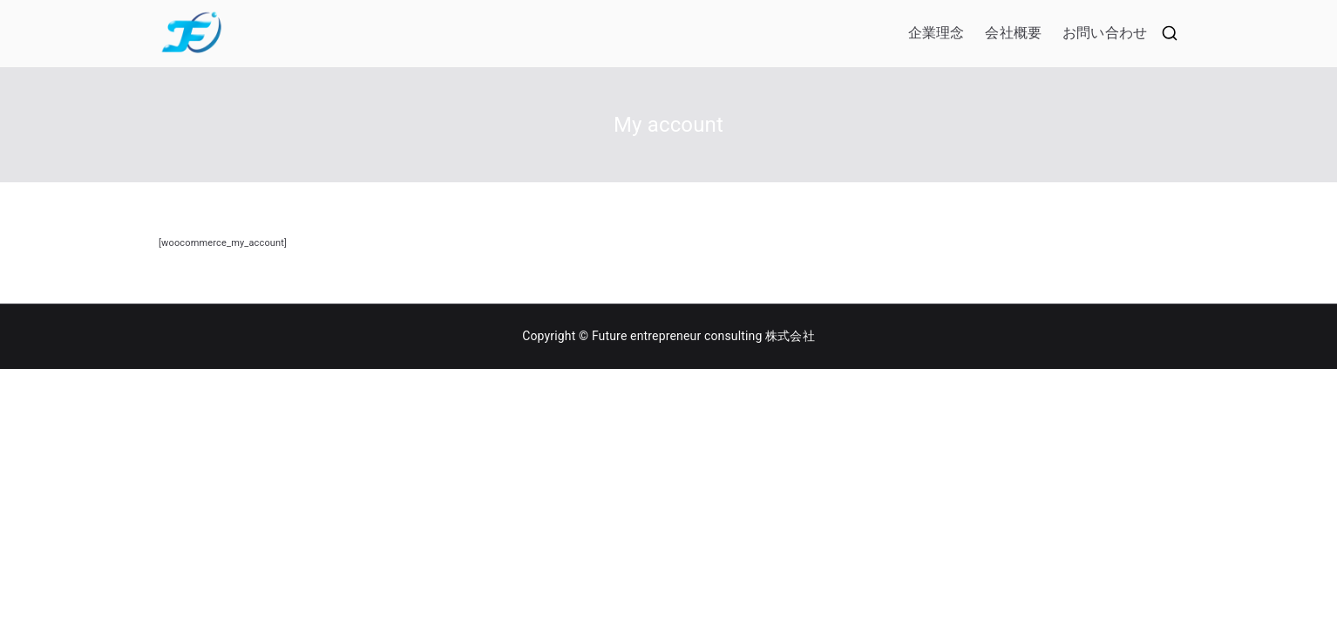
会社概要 (1013, 32)
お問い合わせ (1104, 32)
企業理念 (936, 32)
